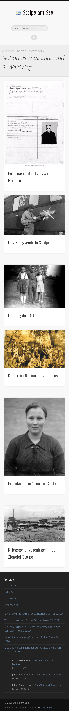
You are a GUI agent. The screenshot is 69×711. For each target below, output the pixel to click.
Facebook (34, 37)
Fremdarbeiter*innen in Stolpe (33, 483)
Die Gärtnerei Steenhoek (49, 674)
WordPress (48, 707)
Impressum (10, 598)
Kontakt (8, 591)
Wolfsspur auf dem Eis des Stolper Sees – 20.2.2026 (32, 620)
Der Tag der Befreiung (26, 315)
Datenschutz (11, 604)
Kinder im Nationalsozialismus (33, 375)
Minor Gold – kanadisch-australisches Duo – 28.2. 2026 (33, 613)
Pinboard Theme (27, 707)
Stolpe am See (38, 12)
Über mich (10, 585)
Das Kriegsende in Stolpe (29, 242)
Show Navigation (55, 33)
